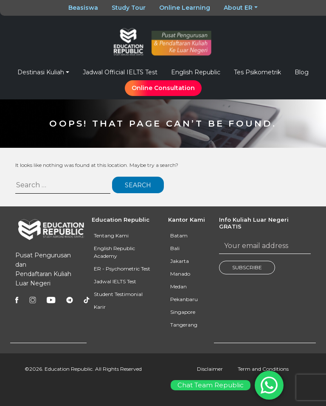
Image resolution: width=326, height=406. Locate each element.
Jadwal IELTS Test (115, 281)
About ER (238, 7)
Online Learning (184, 7)
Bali (175, 248)
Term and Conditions (263, 369)
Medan (178, 286)
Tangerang (183, 324)
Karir (100, 307)
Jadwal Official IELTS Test (120, 72)
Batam (179, 235)
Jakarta (179, 261)
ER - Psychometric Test (122, 268)
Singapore (182, 312)
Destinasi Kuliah (40, 72)
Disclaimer (210, 369)
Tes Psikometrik (257, 72)
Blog (302, 72)
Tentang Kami (111, 235)
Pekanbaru (184, 299)
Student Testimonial (118, 294)
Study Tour (129, 7)
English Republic (195, 72)
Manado (180, 274)
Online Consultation (163, 88)
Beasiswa (83, 7)
